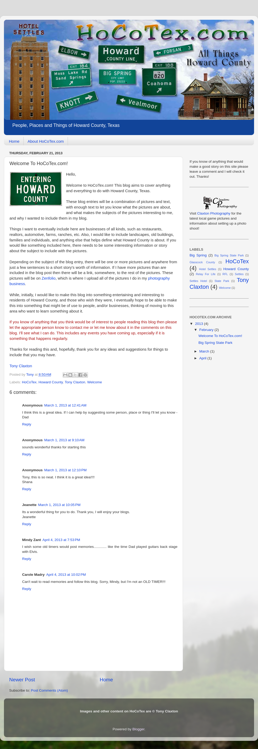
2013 (199, 324)
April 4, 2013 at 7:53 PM (61, 540)
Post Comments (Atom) (49, 690)
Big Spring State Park (229, 255)
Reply (26, 424)
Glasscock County (202, 262)
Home (14, 141)
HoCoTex (29, 382)
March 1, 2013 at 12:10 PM (65, 470)
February (207, 330)
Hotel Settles (207, 269)
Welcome (94, 382)
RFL (225, 274)
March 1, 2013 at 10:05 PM (59, 505)
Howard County (50, 382)
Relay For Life (206, 274)
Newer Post (22, 679)
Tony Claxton (20, 366)
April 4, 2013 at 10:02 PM (66, 575)
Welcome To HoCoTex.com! (220, 336)
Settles (239, 274)
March (204, 351)
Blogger (138, 729)
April (203, 358)
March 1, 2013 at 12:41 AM (65, 405)
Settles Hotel (198, 280)
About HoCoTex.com (46, 141)
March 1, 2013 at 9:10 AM (64, 440)
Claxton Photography (213, 213)
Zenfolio (49, 278)
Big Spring (198, 255)
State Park (222, 280)
